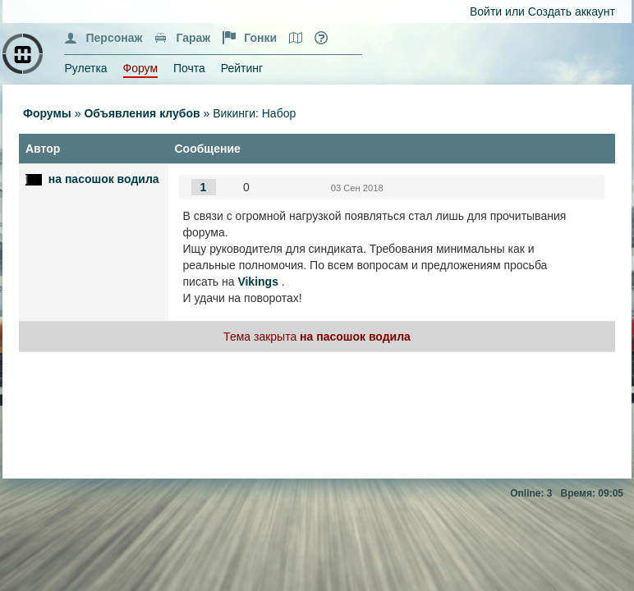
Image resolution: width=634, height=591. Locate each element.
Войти (486, 11)
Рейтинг (242, 68)
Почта (189, 68)
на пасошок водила (103, 179)
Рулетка (85, 68)
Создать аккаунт (571, 11)
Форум (140, 68)
